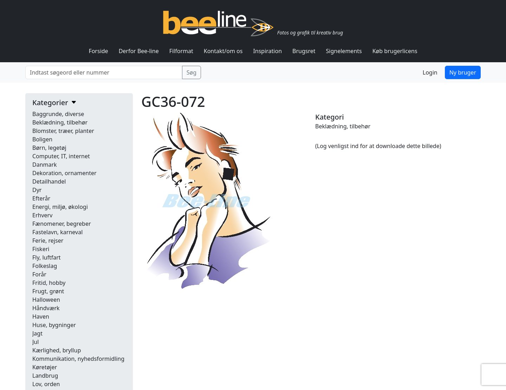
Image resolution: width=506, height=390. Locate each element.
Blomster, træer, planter (63, 131)
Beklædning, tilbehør (59, 122)
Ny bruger (462, 72)
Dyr (36, 190)
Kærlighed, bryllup (56, 350)
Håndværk (46, 308)
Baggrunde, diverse (58, 114)
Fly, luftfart (46, 257)
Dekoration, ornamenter (64, 173)
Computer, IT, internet (61, 156)
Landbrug (45, 375)
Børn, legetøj (49, 148)
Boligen (42, 139)
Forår (39, 274)
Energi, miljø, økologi (60, 207)
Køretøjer (44, 367)
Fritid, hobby (48, 283)
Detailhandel (49, 181)
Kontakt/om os (223, 51)
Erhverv (42, 215)
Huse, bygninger (54, 325)
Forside (98, 51)
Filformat (181, 51)
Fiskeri (40, 249)
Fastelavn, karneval (57, 232)
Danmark (44, 164)
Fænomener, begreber (61, 224)
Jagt (37, 333)
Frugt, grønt (48, 291)
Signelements (344, 51)
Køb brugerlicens (394, 51)
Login (430, 72)
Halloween (46, 299)
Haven (40, 316)
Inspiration (267, 51)
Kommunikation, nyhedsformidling (78, 359)
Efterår (41, 198)
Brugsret (304, 51)
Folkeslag (44, 266)
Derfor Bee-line (139, 51)
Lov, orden (46, 384)
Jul (35, 342)
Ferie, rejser (47, 240)
